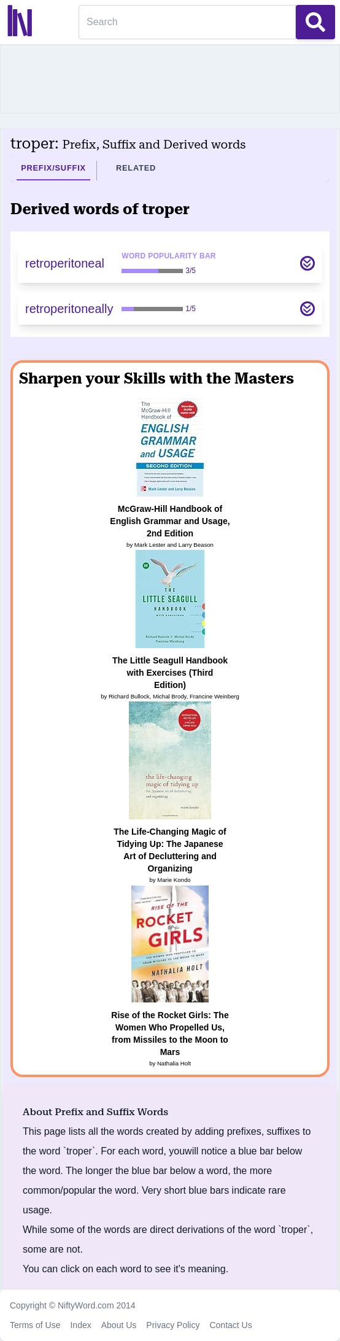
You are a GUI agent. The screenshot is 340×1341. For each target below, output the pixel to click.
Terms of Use (35, 1325)
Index (80, 1325)
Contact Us (230, 1325)
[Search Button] (315, 22)
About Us (119, 1325)
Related (136, 167)
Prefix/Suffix (53, 167)
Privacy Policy (172, 1325)
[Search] (187, 22)
